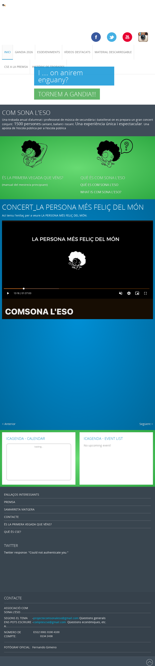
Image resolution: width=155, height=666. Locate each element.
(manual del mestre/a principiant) (25, 185)
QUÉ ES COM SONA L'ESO (99, 184)
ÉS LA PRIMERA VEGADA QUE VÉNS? (32, 177)
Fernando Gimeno (44, 647)
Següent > (146, 424)
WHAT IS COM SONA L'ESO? (101, 192)
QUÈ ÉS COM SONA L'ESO (103, 177)
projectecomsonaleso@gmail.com (56, 618)
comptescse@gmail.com (49, 622)
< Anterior (9, 424)
